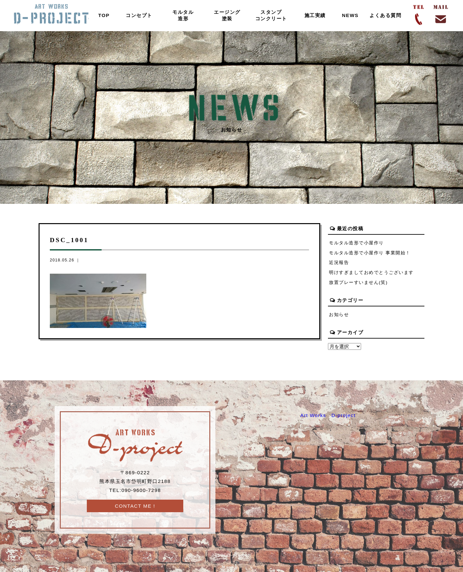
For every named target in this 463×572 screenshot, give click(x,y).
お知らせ (339, 314)
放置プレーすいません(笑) (358, 282)
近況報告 (339, 262)
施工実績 (315, 15)
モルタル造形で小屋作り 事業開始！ (370, 252)
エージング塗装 (227, 15)
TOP (104, 15)
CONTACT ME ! (135, 506)
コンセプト (139, 15)
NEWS (350, 15)
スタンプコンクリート (271, 15)
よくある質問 (385, 15)
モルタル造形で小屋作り (356, 243)
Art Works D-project (328, 415)
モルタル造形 (183, 15)
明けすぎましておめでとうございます (371, 272)
